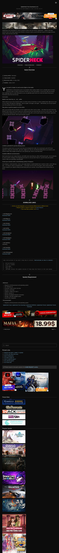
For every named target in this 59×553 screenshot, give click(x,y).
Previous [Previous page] (6, 329)
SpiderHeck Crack (7, 305)
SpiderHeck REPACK (31, 305)
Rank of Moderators (9, 356)
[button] (56, 2)
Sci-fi (40, 8)
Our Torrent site (8, 362)
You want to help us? (9, 357)
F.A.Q (37, 209)
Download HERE (6, 215)
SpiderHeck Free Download (19, 305)
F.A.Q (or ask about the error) (11, 354)
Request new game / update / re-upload (13, 352)
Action (36, 8)
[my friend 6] (13, 416)
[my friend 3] (13, 411)
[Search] (29, 345)
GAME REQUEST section (31, 367)
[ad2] (13, 524)
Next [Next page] (54, 329)
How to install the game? (10, 359)
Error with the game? (9, 360)
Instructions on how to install (43, 260)
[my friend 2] (13, 407)
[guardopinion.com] (13, 401)
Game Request (39, 207)
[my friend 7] (13, 422)
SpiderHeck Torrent (41, 305)
